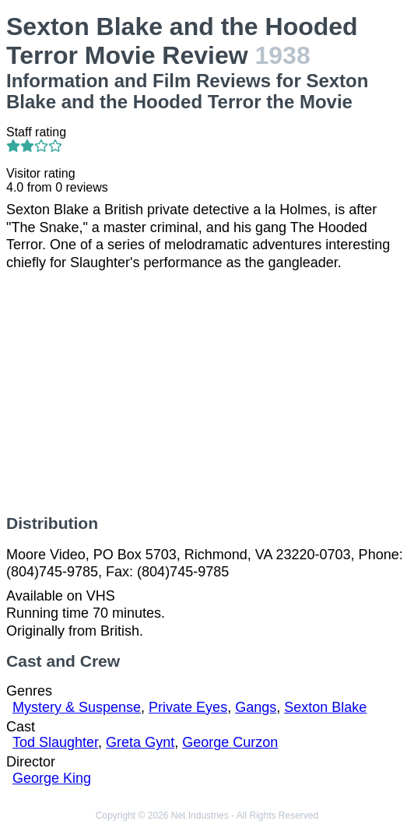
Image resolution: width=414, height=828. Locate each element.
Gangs (255, 707)
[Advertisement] (207, 393)
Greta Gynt (140, 742)
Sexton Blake (325, 707)
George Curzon (230, 742)
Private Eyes (188, 707)
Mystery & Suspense (76, 707)
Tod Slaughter (55, 742)
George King (51, 778)
